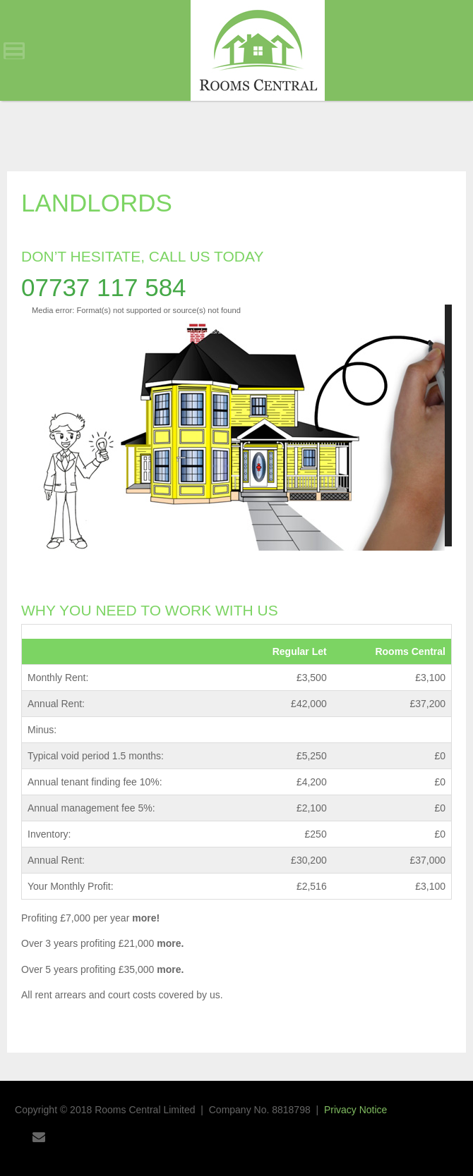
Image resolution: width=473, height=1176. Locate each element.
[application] (236, 425)
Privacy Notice (355, 1109)
